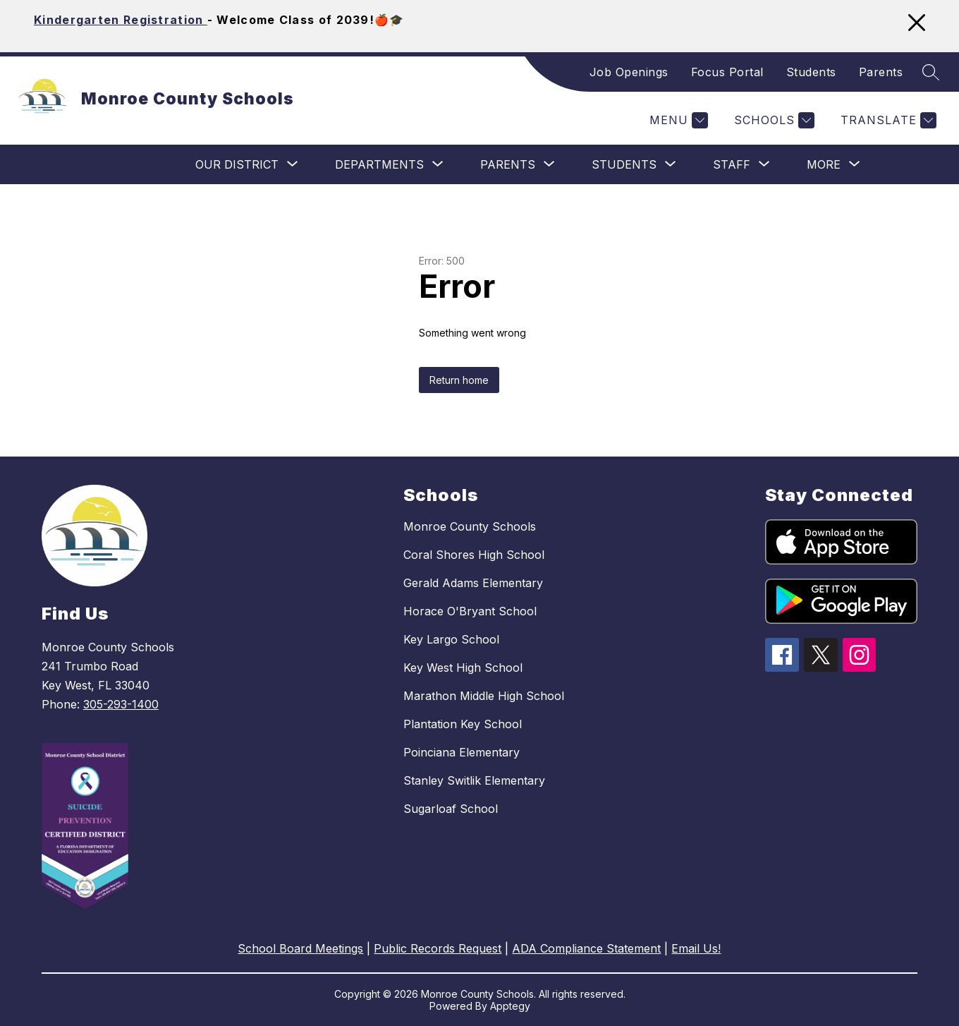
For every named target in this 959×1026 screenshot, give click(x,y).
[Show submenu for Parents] (507, 164)
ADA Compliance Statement (586, 948)
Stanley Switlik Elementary (474, 780)
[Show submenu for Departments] (379, 164)
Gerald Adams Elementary (473, 583)
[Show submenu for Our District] (237, 164)
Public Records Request (437, 948)
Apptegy (510, 1006)
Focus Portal (727, 72)
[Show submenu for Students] (624, 164)
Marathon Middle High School (483, 696)
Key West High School (463, 667)
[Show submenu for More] (824, 164)
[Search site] (930, 72)
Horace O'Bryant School (470, 611)
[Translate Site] (886, 120)
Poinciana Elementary (461, 752)
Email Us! (696, 948)
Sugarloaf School (450, 809)
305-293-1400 (121, 704)
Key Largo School (451, 639)
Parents (881, 72)
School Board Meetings (300, 948)
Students (811, 72)
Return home (459, 380)
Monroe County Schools (469, 526)
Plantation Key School (462, 724)
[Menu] (677, 120)
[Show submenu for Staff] (731, 164)
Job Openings (629, 72)
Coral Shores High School (473, 555)
